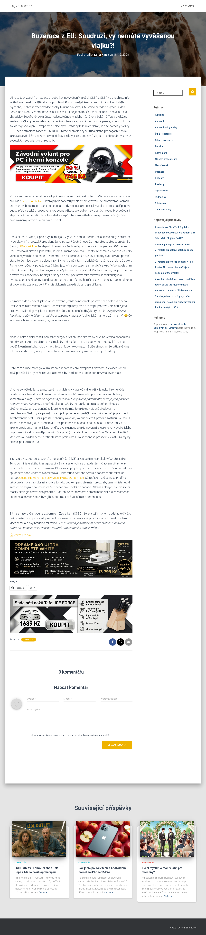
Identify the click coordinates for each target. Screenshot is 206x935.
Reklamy (159, 184)
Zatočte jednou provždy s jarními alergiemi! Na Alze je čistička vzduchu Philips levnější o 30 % (175, 302)
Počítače (159, 171)
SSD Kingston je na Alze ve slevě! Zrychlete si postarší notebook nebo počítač (174, 250)
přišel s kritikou (28, 246)
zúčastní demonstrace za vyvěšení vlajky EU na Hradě (52, 477)
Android (159, 121)
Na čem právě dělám (166, 159)
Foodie (159, 146)
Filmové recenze (164, 140)
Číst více (43, 892)
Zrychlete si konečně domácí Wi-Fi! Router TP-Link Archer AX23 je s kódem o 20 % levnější (174, 267)
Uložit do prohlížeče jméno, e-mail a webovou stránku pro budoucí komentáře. (71, 735)
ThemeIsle (191, 927)
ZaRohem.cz (187, 6)
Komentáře (29, 639)
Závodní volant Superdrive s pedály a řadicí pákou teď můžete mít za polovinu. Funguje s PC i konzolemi (175, 284)
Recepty (159, 178)
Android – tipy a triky (166, 127)
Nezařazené (161, 165)
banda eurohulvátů (33, 201)
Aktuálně (159, 115)
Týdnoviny (160, 197)
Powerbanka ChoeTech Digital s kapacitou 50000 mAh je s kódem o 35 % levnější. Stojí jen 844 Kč (175, 233)
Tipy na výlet (161, 190)
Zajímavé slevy (163, 209)
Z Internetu (161, 203)
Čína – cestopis (163, 134)
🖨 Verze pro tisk (21, 535)
